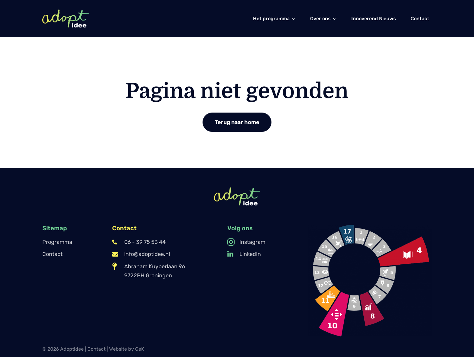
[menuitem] (274, 18)
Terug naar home (237, 122)
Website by (126, 349)
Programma (57, 242)
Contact (52, 254)
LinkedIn (244, 254)
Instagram (246, 242)
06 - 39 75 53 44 (139, 242)
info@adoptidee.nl (141, 254)
